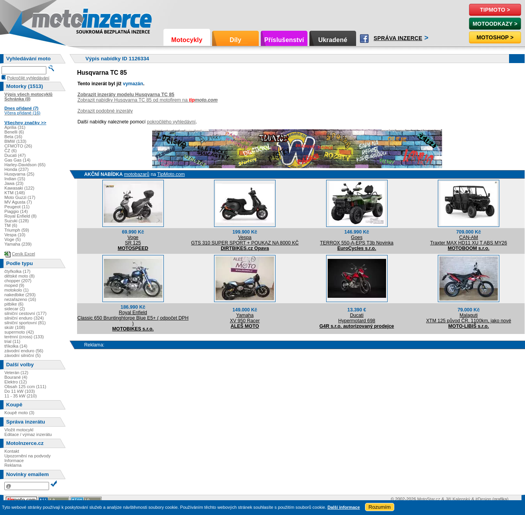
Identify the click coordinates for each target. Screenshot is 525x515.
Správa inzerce (398, 38)
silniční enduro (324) (24, 318)
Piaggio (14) (16, 211)
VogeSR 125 (133, 240)
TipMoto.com (171, 174)
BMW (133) (15, 141)
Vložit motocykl (18, 429)
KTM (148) (14, 192)
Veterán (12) (16, 372)
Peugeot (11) (17, 206)
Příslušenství (284, 40)
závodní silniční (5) (22, 355)
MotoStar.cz (428, 499)
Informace (14, 460)
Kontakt (11, 451)
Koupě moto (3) (19, 412)
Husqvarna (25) (19, 174)
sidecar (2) (14, 308)
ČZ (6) (10, 150)
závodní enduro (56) (23, 350)
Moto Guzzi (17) (19, 197)
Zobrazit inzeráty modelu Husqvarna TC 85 (125, 94)
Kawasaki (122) (19, 188)
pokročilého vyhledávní (171, 122)
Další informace (343, 507)
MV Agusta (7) (18, 202)
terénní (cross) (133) (24, 336)
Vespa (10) (14, 234)
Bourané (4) (15, 377)
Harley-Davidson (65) (25, 164)
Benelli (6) (14, 132)
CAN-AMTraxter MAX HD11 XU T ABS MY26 (468, 240)
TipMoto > (495, 10)
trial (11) (12, 341)
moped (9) (14, 285)
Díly (235, 40)
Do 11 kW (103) (19, 391)
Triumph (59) (16, 230)
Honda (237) (16, 169)
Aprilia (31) (14, 127)
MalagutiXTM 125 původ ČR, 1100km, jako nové (468, 318)
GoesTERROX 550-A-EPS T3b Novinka (356, 240)
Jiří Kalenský (458, 499)
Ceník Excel (23, 253)
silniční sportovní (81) (25, 322)
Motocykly (186, 40)
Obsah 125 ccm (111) (25, 386)
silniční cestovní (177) (25, 313)
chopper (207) (18, 280)
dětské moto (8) (19, 276)
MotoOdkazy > (494, 24)
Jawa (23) (13, 183)
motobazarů (136, 174)
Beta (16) (13, 136)
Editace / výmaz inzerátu (28, 434)
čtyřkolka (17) (17, 271)
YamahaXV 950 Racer (245, 318)
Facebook (364, 38)
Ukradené (333, 40)
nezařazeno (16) (20, 299)
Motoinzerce (48, 19)
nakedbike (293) (19, 294)
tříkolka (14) (15, 346)
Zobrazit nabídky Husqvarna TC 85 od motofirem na (147, 100)
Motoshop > (494, 37)
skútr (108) (14, 327)
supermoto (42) (19, 332)
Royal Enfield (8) (20, 216)
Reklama (12, 465)
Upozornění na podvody (27, 455)
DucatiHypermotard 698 (356, 318)
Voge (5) (12, 239)
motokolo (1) (16, 290)
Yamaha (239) (18, 244)
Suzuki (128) (16, 220)
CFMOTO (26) (18, 146)
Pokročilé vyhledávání (28, 78)
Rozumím (380, 507)
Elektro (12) (15, 382)
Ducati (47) (15, 155)
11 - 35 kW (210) (20, 396)
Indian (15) (14, 178)
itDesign (483, 499)
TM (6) (10, 225)
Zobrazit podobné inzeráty (105, 111)
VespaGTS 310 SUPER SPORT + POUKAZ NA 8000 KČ (244, 240)
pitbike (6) (13, 304)
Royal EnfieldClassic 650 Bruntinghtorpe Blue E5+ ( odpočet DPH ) (133, 318)
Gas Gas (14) (17, 160)
